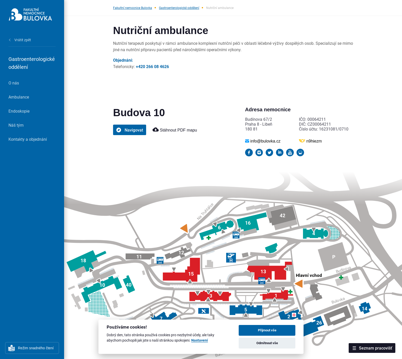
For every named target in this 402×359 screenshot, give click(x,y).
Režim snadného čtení (36, 348)
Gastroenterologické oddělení (179, 8)
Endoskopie (18, 111)
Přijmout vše (267, 330)
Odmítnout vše (267, 343)
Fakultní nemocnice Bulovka (132, 8)
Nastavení (199, 340)
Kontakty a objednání (27, 139)
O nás (13, 82)
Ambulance (18, 97)
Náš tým (16, 125)
